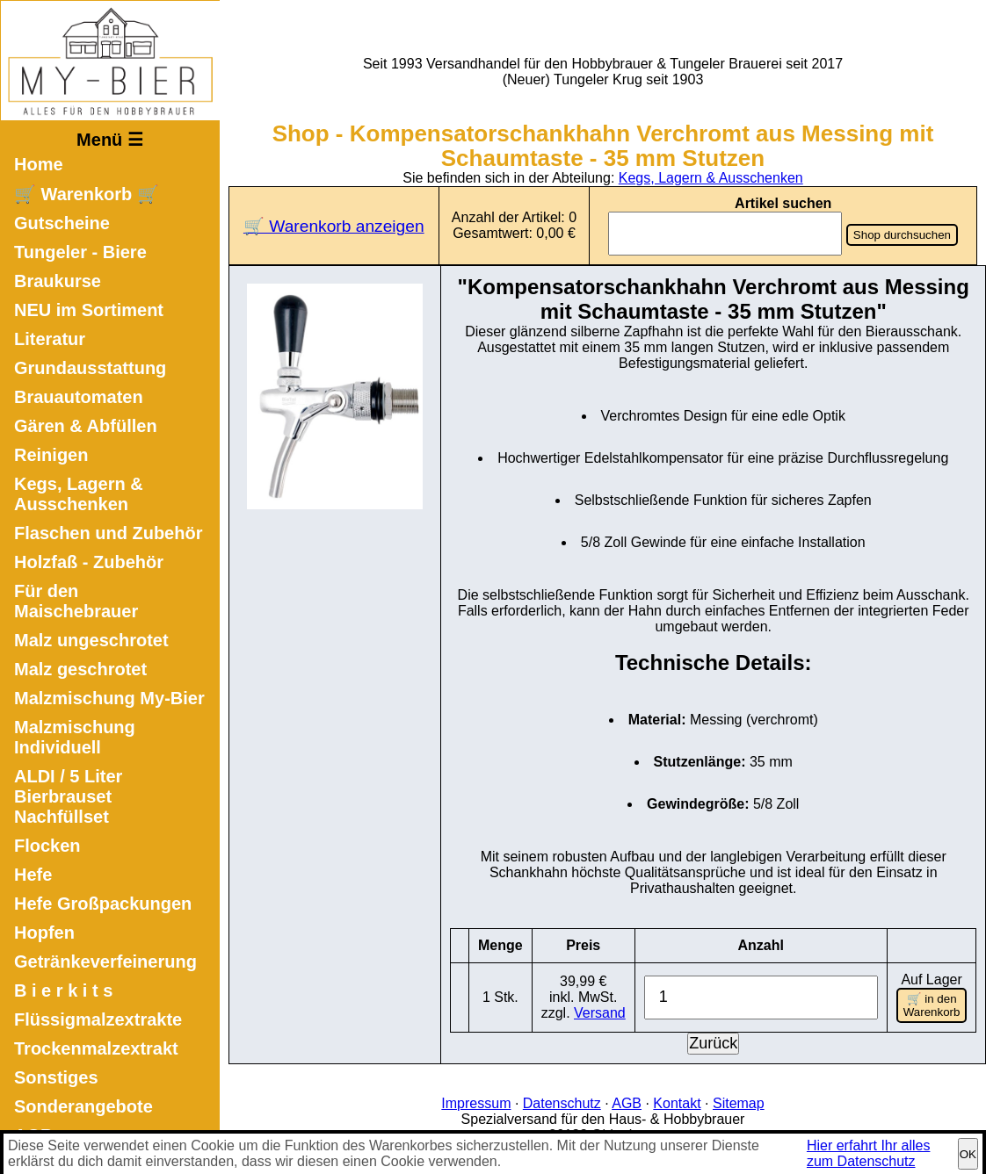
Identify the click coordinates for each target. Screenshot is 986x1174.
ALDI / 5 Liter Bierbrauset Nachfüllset (68, 796)
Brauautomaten (78, 397)
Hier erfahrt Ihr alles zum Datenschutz (869, 1153)
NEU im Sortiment (88, 310)
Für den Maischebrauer (76, 601)
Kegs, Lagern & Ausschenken (78, 494)
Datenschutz (562, 1103)
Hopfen (44, 932)
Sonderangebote (83, 1106)
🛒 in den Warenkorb (932, 1005)
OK (968, 1154)
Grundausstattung (90, 368)
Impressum (476, 1103)
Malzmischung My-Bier (109, 698)
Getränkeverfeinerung (105, 961)
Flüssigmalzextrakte (98, 1019)
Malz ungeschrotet (91, 640)
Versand (600, 1012)
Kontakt (676, 1103)
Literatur (49, 339)
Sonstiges (56, 1077)
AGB (627, 1103)
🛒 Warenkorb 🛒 (86, 194)
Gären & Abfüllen (85, 426)
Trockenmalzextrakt (96, 1048)
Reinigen (51, 455)
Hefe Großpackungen (103, 903)
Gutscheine (62, 223)
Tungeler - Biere (80, 252)
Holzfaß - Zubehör (88, 562)
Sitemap (739, 1103)
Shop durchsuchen (902, 234)
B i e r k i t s (63, 990)
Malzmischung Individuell (74, 737)
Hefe (33, 874)
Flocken (47, 845)
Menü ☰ (109, 139)
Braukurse (57, 281)
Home (38, 164)
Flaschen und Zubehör (108, 533)
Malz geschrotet (80, 669)
